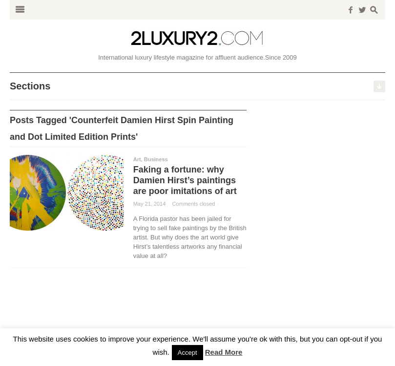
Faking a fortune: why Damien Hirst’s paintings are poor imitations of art (185, 180)
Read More (224, 352)
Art (137, 159)
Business (156, 159)
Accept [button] (187, 352)
